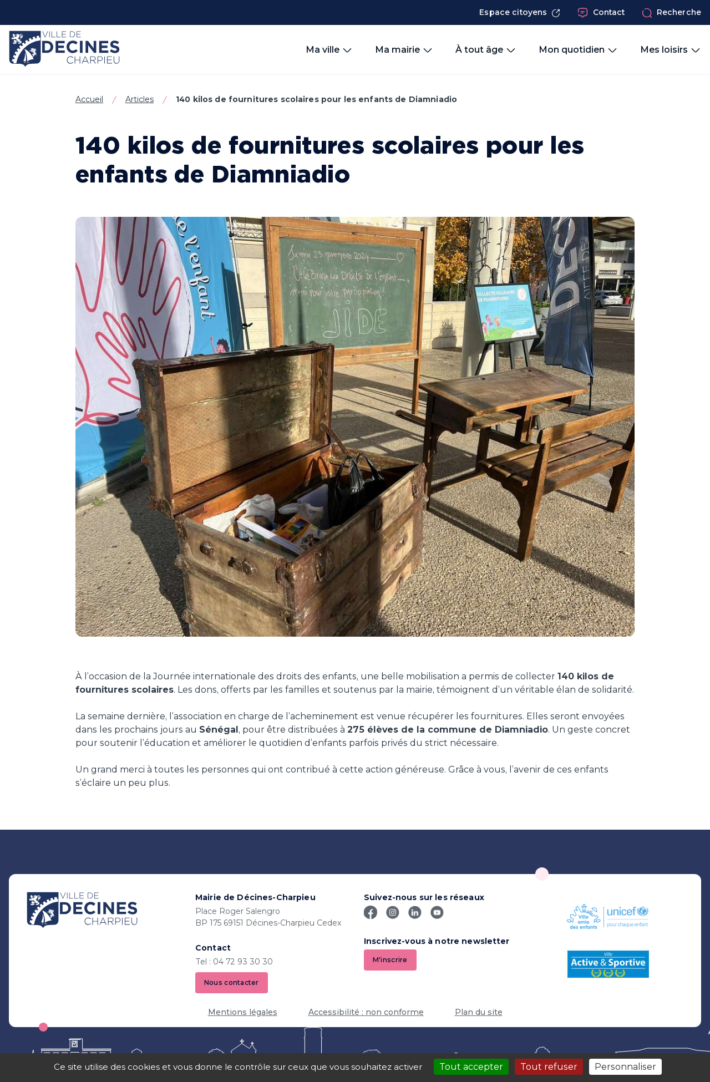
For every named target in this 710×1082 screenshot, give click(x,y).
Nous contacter (231, 982)
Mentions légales (242, 1012)
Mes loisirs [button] (670, 49)
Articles (139, 99)
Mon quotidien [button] (578, 49)
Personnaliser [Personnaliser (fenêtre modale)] (625, 1066)
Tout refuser (548, 1066)
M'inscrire (390, 960)
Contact (601, 12)
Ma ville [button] (329, 49)
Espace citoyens (519, 12)
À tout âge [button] (485, 49)
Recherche (671, 12)
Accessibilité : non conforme (366, 1012)
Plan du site (479, 1012)
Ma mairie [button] (404, 49)
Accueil (89, 99)
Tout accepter (471, 1066)
